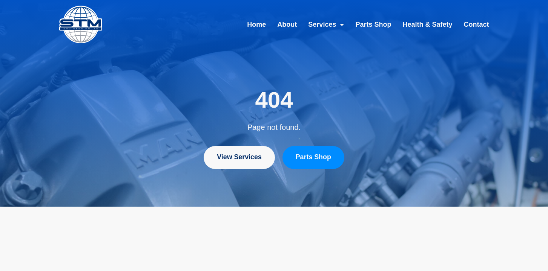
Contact (476, 24)
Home (256, 24)
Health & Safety (427, 24)
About (287, 24)
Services (326, 24)
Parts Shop (373, 24)
